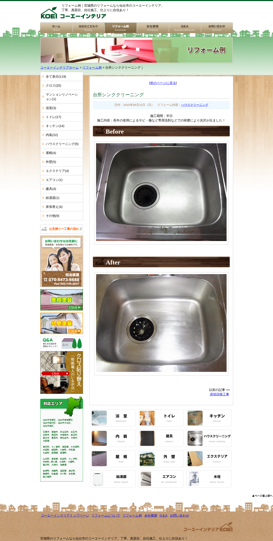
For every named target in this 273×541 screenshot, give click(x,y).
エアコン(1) (54, 180)
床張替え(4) (54, 206)
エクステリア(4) (57, 171)
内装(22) (52, 135)
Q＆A (164, 515)
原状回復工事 (219, 394)
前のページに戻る (163, 83)
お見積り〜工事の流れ (64, 229)
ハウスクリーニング (194, 104)
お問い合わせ (217, 27)
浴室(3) (51, 108)
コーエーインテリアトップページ (65, 515)
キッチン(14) (55, 126)
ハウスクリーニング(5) (62, 144)
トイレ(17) (53, 117)
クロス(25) (53, 85)
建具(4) (51, 189)
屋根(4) (51, 153)
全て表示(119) (56, 76)
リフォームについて (88, 27)
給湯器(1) (52, 198)
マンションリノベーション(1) (62, 97)
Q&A (185, 27)
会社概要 (152, 27)
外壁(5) (51, 162)
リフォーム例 (120, 27)
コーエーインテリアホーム (56, 27)
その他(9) (52, 215)
